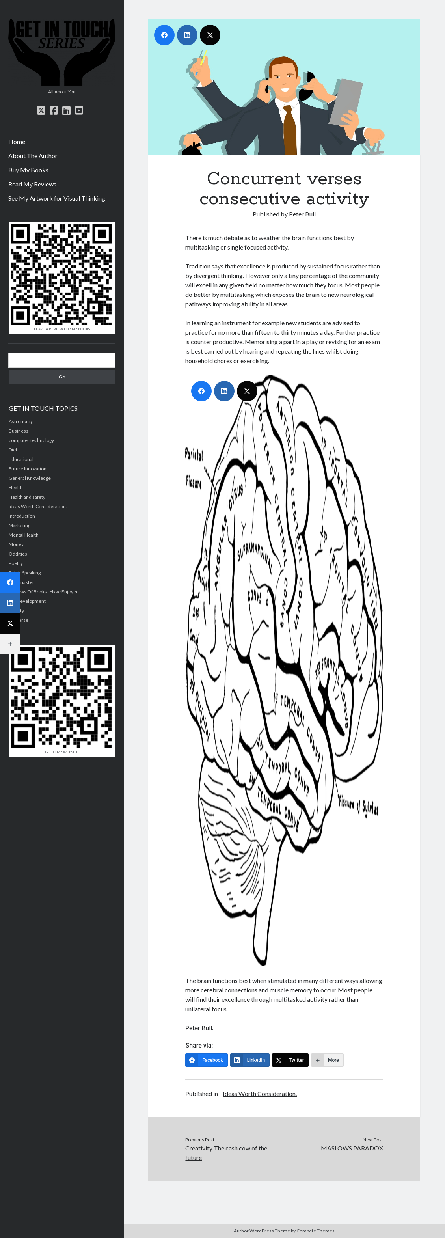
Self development (27, 601)
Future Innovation (28, 469)
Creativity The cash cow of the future (226, 1152)
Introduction (22, 516)
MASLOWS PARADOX (352, 1148)
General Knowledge (30, 478)
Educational (21, 459)
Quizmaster (21, 582)
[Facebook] (206, 1060)
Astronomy (21, 421)
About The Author (33, 155)
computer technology (31, 440)
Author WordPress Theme (262, 1231)
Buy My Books (28, 169)
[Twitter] (290, 1060)
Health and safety (27, 497)
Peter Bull (302, 214)
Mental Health (24, 535)
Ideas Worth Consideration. (38, 506)
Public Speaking (25, 573)
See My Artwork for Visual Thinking (56, 198)
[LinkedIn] (250, 1060)
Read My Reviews (32, 184)
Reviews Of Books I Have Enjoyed (44, 592)
